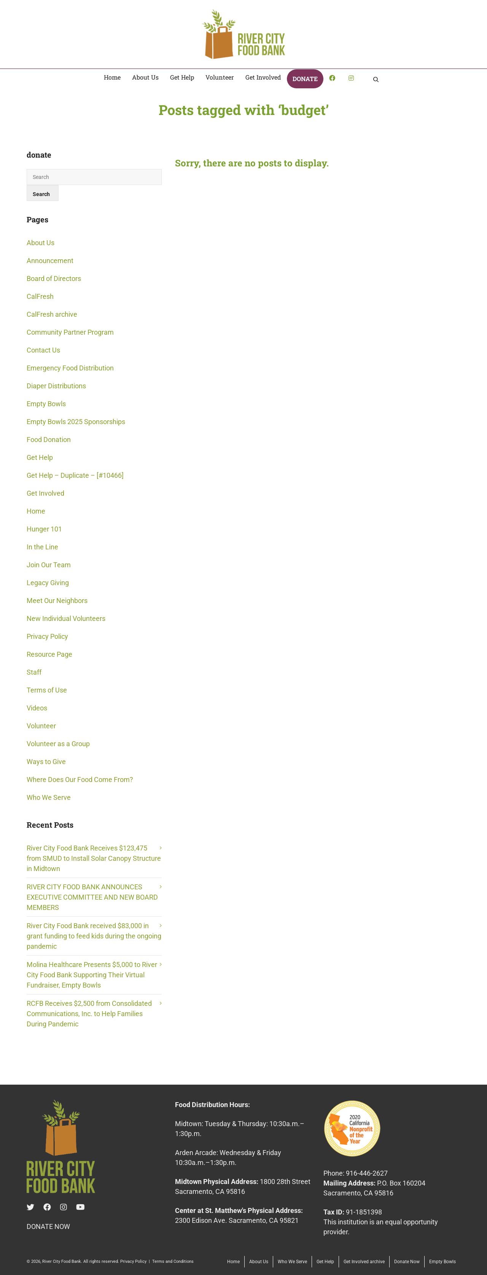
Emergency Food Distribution (70, 368)
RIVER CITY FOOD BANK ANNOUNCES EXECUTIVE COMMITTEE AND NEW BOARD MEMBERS (92, 897)
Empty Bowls (46, 404)
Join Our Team (49, 565)
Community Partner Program (70, 332)
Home (36, 511)
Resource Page (49, 654)
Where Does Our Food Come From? (80, 780)
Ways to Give (46, 762)
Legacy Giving (48, 583)
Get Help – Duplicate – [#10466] (75, 475)
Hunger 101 (44, 529)
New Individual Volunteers (66, 618)
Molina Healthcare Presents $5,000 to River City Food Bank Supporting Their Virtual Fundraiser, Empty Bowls (92, 975)
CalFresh (40, 296)
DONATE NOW (48, 1226)
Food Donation (49, 440)
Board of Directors (54, 278)
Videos (37, 708)
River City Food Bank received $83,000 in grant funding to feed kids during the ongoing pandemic (94, 936)
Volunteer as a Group (58, 744)
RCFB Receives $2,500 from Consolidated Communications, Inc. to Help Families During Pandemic (89, 1013)
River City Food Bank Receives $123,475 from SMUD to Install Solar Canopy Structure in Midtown (94, 858)
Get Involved (45, 493)
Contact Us (43, 350)
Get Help (40, 457)
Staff (34, 672)
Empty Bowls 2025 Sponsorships (76, 422)
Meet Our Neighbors (57, 601)
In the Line (42, 547)
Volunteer (41, 726)
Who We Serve (49, 797)
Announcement (50, 261)
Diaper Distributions (56, 386)
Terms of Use (47, 690)
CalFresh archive (52, 314)
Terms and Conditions (173, 1261)
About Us (40, 243)
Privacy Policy (47, 636)
